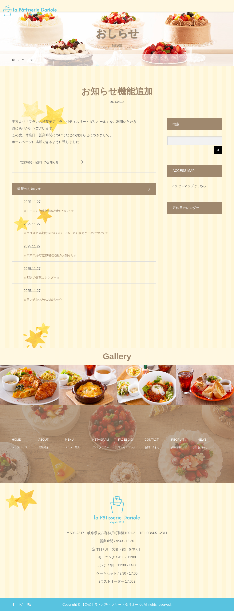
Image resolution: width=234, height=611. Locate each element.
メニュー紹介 (72, 447)
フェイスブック (127, 447)
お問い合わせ (152, 447)
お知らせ (203, 447)
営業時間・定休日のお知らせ (39, 162)
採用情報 (176, 447)
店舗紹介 (43, 447)
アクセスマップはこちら (188, 186)
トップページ (19, 447)
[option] (29, 385)
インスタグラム (100, 447)
